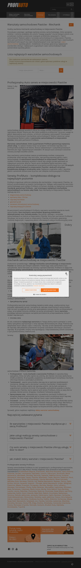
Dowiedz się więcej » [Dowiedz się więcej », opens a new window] (39, 285)
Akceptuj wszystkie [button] (50, 290)
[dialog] (40, 284)
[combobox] (66, 273)
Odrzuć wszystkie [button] (31, 290)
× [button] (67, 275)
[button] (40, 294)
